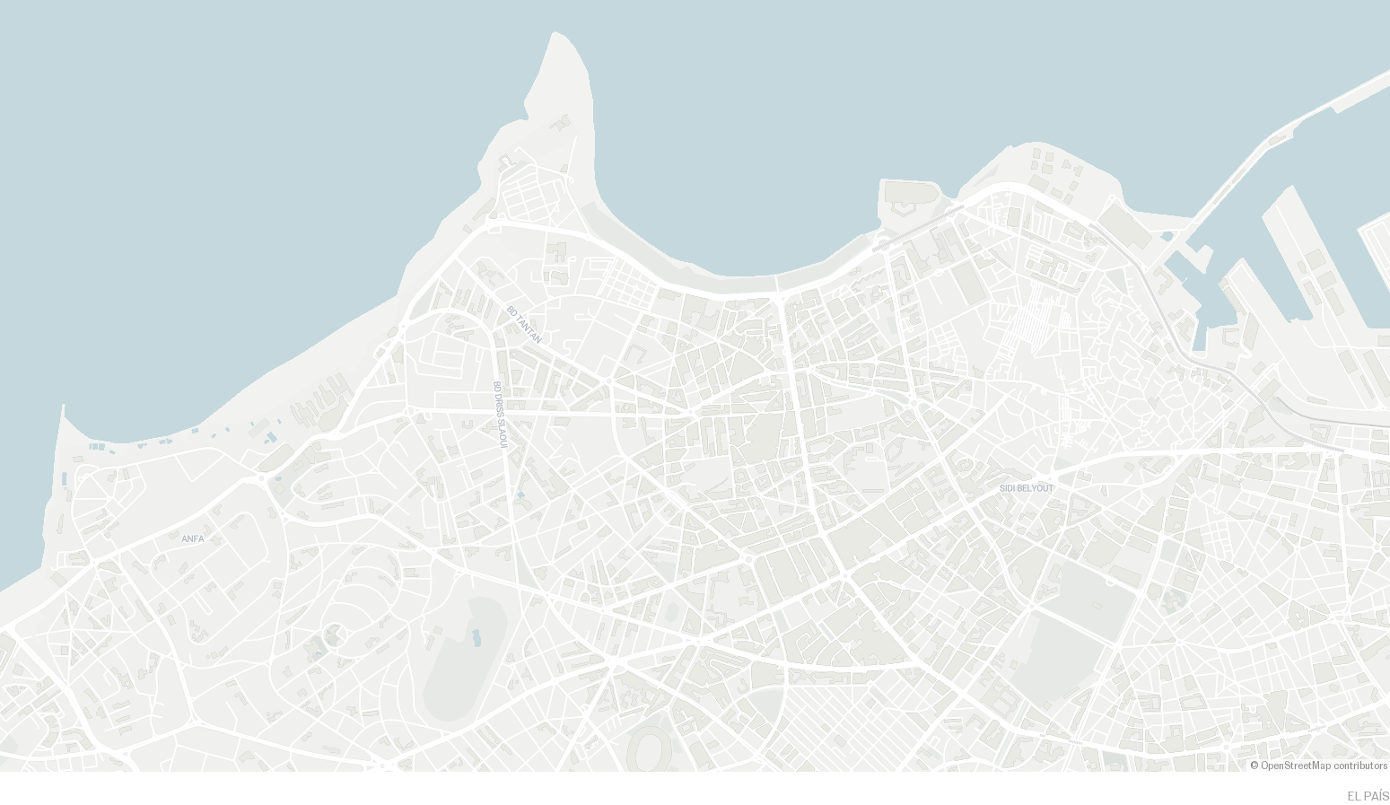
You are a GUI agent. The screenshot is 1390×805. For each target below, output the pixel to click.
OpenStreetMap (1296, 766)
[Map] (695, 386)
